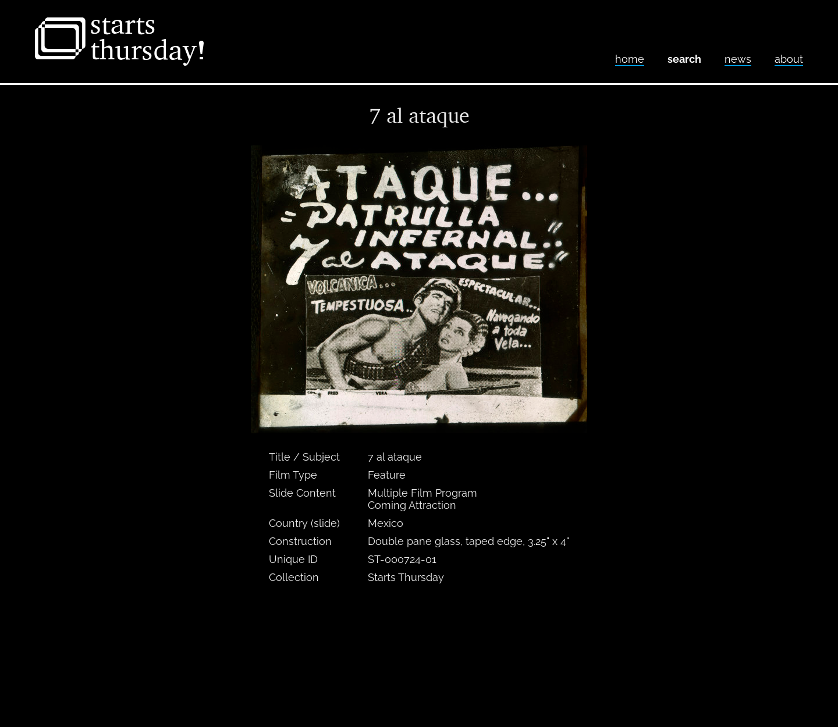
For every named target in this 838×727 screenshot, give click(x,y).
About (789, 59)
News (738, 59)
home (629, 59)
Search (684, 59)
